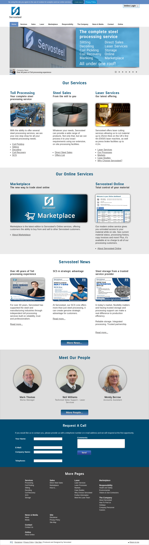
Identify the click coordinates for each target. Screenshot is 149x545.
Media (27, 520)
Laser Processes (81, 485)
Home (14, 24)
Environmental (104, 490)
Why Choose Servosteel (83, 493)
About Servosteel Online (109, 248)
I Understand (78, 2)
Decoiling (16, 149)
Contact (111, 24)
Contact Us (29, 527)
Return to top (134, 542)
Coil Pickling (18, 144)
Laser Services (105, 149)
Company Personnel (106, 507)
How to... (53, 488)
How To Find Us (105, 503)
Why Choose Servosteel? (110, 160)
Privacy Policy (91, 2)
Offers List (60, 155)
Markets (101, 155)
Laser (42, 24)
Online (120, 24)
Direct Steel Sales (63, 152)
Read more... (16, 324)
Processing (29, 483)
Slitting (15, 147)
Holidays (102, 505)
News (27, 517)
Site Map (53, 522)
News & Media (97, 24)
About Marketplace (21, 235)
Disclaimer (54, 517)
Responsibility (67, 24)
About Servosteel (105, 500)
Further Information (82, 495)
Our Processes (105, 152)
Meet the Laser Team (82, 498)
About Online (30, 535)
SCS (14, 155)
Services (23, 24)
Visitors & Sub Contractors (109, 493)
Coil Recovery (19, 152)
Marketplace (53, 24)
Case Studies (104, 158)
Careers (102, 510)
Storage (28, 498)
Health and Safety (105, 488)
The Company (82, 24)
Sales (33, 24)
